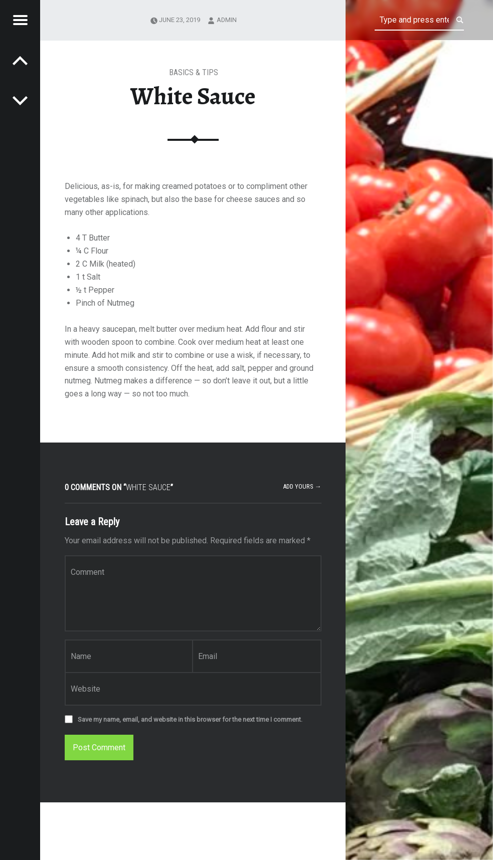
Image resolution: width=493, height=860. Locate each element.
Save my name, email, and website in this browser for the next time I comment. (190, 719)
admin (227, 20)
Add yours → (302, 486)
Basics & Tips (193, 72)
